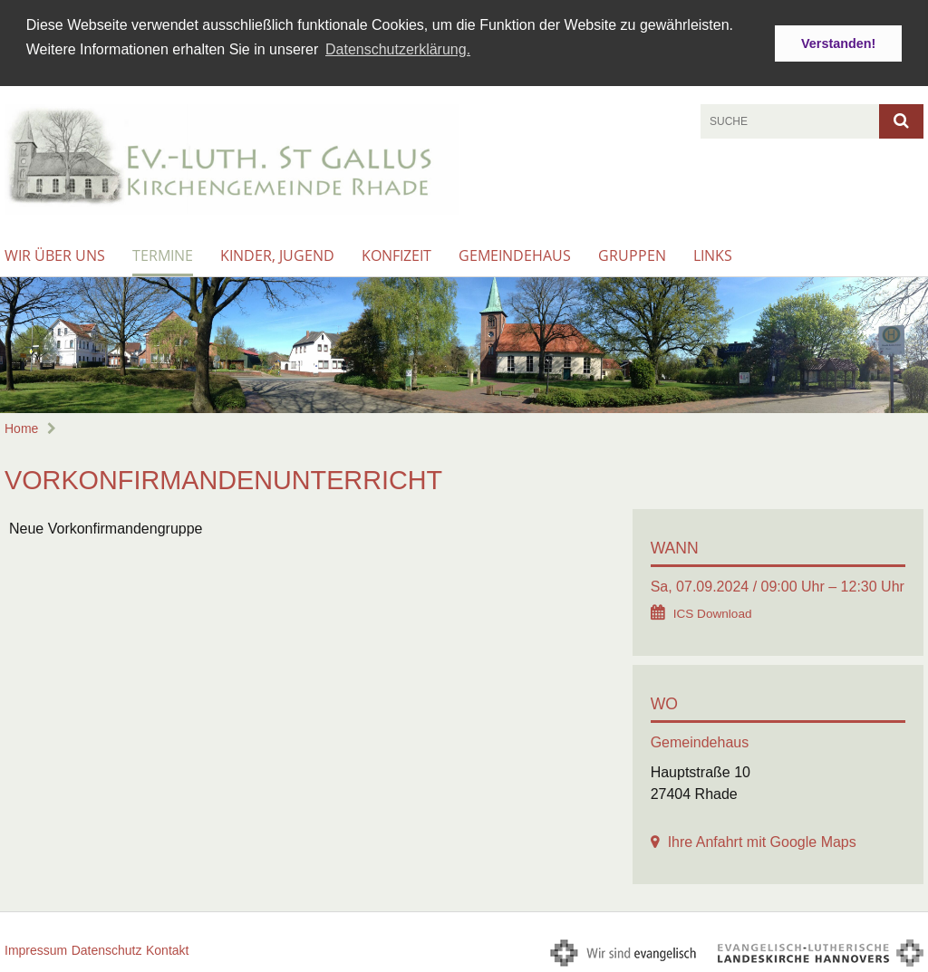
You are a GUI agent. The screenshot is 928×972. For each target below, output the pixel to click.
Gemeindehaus (515, 254)
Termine (162, 254)
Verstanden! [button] (838, 43)
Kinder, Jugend (277, 254)
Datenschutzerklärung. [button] (397, 49)
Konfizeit (396, 254)
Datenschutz (107, 947)
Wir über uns (55, 254)
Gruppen (632, 254)
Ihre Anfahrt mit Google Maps (762, 839)
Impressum (36, 947)
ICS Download (712, 611)
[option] (464, 342)
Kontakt (167, 947)
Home (21, 426)
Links (712, 254)
